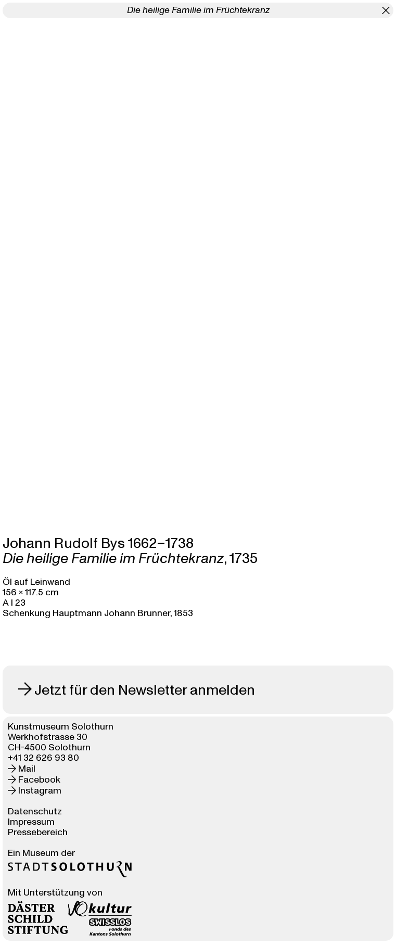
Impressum (31, 821)
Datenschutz (35, 811)
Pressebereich (38, 832)
